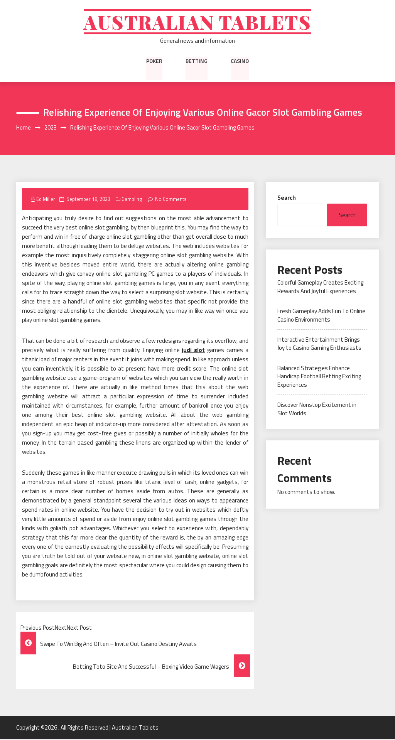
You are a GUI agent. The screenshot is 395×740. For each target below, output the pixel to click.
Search (286, 198)
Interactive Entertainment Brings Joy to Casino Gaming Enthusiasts (319, 344)
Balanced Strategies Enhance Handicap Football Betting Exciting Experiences (319, 377)
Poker (154, 61)
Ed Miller (45, 199)
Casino (240, 61)
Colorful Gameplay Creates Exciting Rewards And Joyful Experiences (320, 287)
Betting (197, 61)
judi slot (193, 350)
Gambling (132, 199)
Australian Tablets (197, 22)
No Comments (171, 199)
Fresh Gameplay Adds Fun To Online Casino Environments (321, 315)
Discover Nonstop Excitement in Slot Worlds (316, 409)
